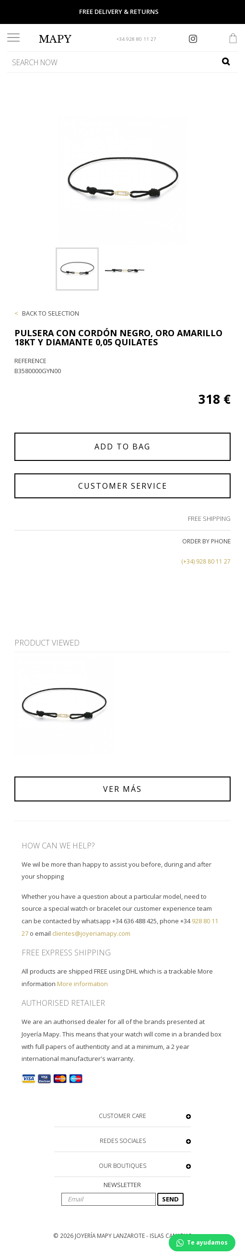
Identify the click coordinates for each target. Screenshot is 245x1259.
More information (82, 983)
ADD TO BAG (122, 446)
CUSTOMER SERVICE (122, 486)
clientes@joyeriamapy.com (91, 933)
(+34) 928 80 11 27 (206, 561)
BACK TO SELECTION (50, 313)
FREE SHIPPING (209, 518)
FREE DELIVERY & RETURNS (119, 11)
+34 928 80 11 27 (136, 39)
